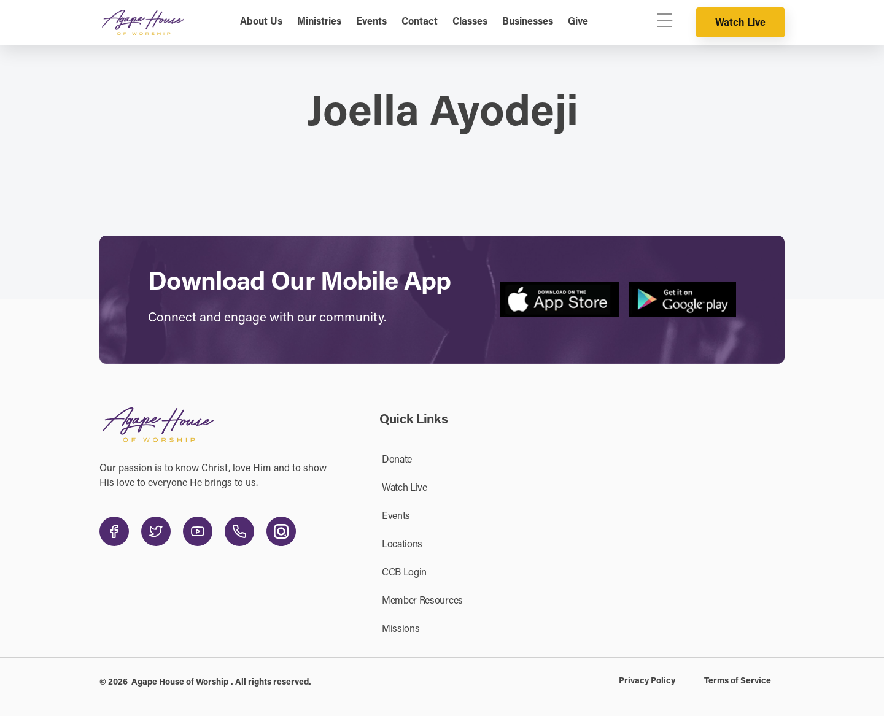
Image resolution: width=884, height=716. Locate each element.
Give (578, 22)
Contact (419, 22)
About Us (261, 22)
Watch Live (740, 23)
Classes (469, 22)
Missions (400, 629)
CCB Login (404, 573)
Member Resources (422, 601)
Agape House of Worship (179, 683)
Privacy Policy (647, 681)
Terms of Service (737, 681)
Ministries (319, 22)
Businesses (527, 22)
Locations (402, 545)
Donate (397, 460)
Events (371, 22)
